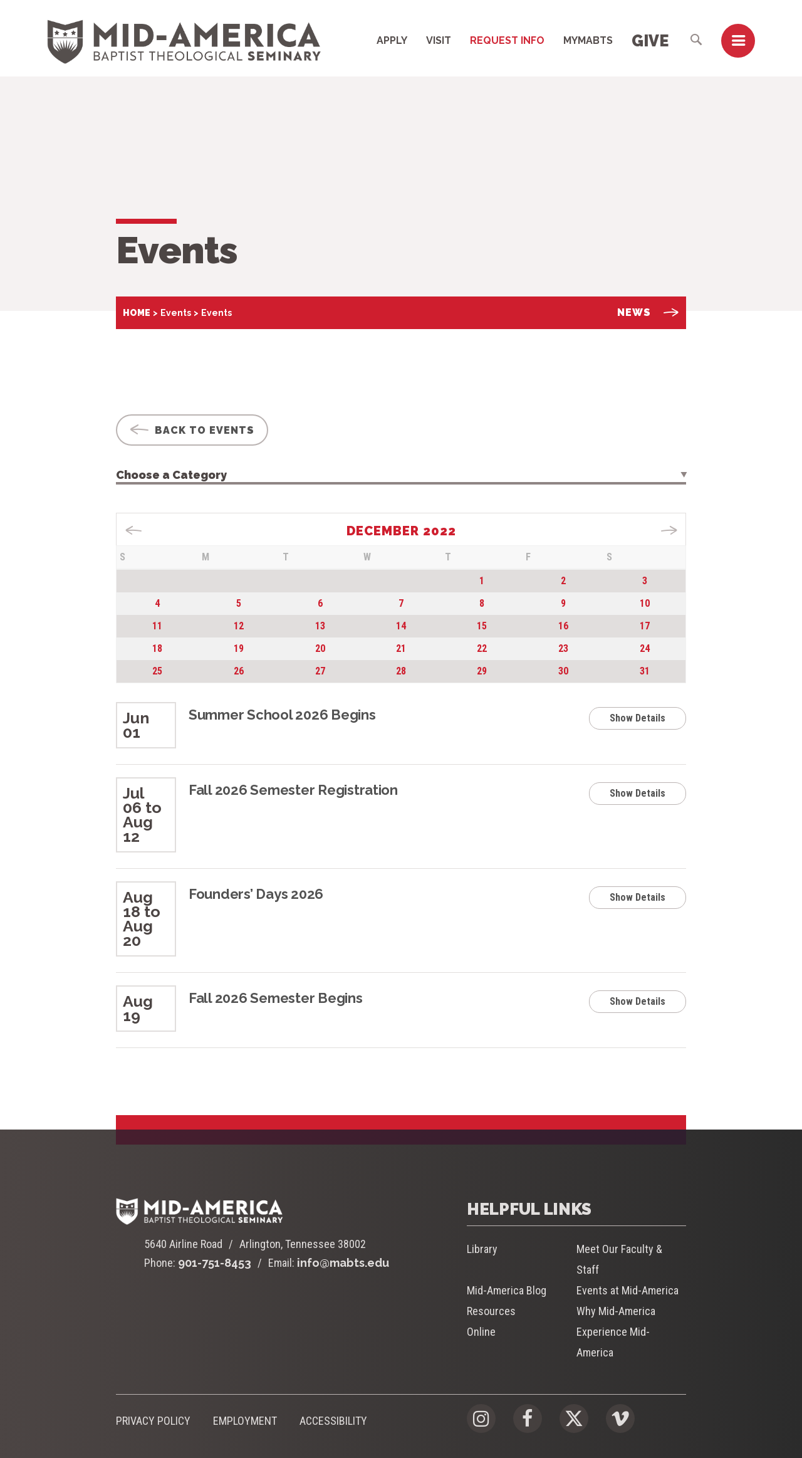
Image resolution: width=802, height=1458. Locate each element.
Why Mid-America (615, 1311)
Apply (392, 40)
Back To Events (192, 430)
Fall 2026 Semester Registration (293, 789)
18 (157, 648)
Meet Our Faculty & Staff (619, 1259)
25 (157, 671)
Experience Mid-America (613, 1342)
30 (563, 671)
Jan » (669, 530)
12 (239, 626)
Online (481, 1331)
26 (239, 671)
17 (645, 626)
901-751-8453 (214, 1262)
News (648, 312)
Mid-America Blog (506, 1290)
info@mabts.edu (343, 1262)
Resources (491, 1311)
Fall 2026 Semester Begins (276, 997)
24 (645, 648)
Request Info (507, 40)
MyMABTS (588, 40)
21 (401, 648)
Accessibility (333, 1420)
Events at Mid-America (627, 1290)
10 (645, 603)
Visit (438, 40)
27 (320, 671)
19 (239, 648)
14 (401, 626)
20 (320, 648)
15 (482, 626)
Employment (245, 1420)
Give (650, 40)
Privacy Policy (153, 1420)
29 (482, 671)
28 (401, 671)
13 (320, 626)
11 (157, 626)
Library (482, 1249)
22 (482, 648)
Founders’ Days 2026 (256, 893)
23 (563, 648)
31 (645, 671)
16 (563, 626)
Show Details (637, 718)
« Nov (134, 530)
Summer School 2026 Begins (282, 714)
